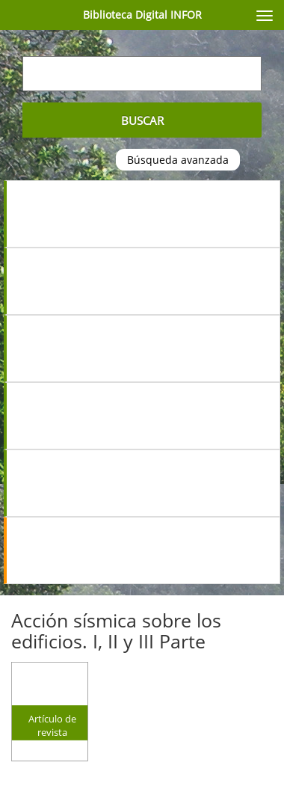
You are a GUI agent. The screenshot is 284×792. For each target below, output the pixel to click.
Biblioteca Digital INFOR (142, 14)
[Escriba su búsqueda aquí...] (142, 73)
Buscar (142, 120)
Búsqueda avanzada (178, 160)
